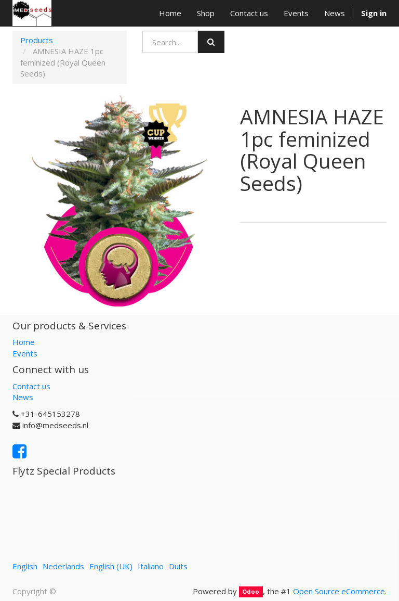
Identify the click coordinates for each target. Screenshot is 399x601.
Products (36, 40)
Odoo (250, 592)
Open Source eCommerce (339, 591)
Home (23, 342)
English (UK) (110, 566)
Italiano (151, 566)
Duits (178, 566)
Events (24, 353)
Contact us (31, 386)
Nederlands (63, 566)
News (22, 397)
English (24, 566)
